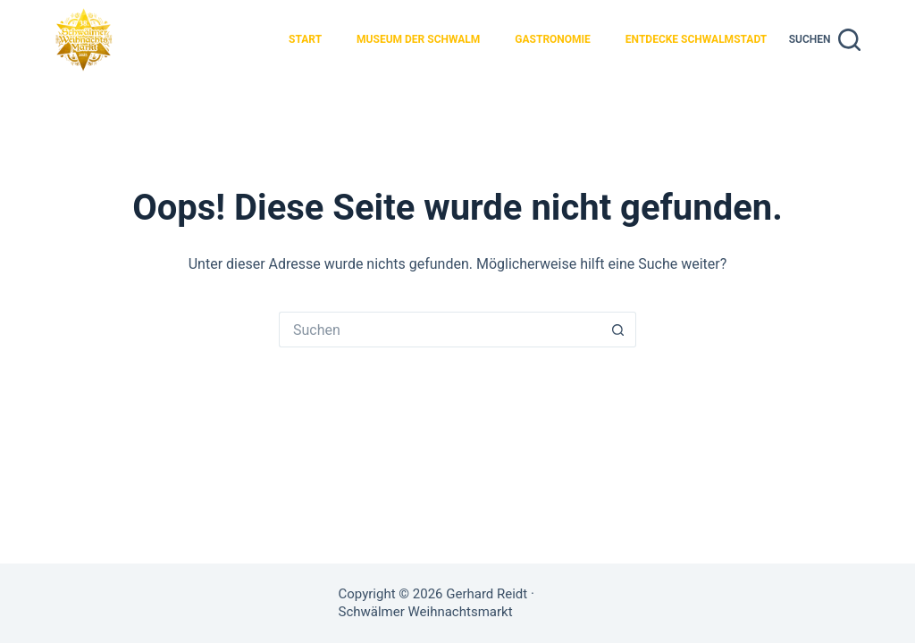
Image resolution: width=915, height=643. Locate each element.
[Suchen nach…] (439, 329)
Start (305, 39)
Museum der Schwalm (418, 39)
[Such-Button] (618, 329)
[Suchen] (824, 40)
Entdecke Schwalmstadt (696, 39)
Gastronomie (553, 39)
